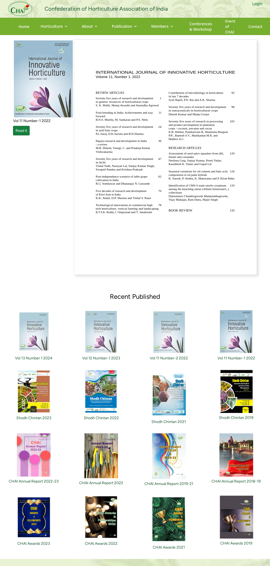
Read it (21, 130)
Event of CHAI (230, 26)
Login (257, 3)
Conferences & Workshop (201, 26)
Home (23, 26)
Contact (256, 26)
